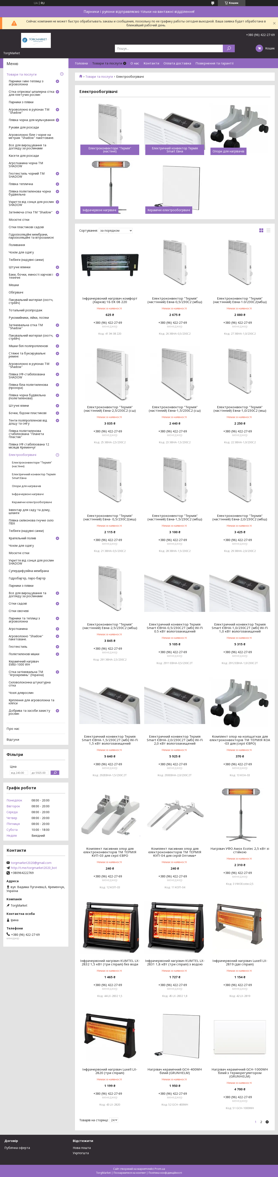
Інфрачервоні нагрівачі (99, 210)
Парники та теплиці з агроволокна (24, 620)
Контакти (151, 63)
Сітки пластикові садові (26, 227)
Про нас (13, 728)
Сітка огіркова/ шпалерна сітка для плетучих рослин (31, 93)
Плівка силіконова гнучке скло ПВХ (31, 522)
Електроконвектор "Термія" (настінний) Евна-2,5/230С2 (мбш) (110, 625)
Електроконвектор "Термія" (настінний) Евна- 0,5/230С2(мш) (109, 517)
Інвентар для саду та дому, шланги (29, 511)
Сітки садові (18, 603)
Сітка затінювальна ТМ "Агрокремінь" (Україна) (26, 673)
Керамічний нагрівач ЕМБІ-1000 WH (24, 663)
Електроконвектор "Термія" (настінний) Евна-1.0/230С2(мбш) (240, 300)
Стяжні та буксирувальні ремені (27, 355)
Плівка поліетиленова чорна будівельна (30, 193)
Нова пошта (82, 1148)
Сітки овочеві (19, 611)
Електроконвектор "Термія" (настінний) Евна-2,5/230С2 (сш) (110, 408)
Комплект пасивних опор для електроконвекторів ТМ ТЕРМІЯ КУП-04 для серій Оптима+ (174, 852)
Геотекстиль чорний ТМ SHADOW (27, 175)
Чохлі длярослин (21, 693)
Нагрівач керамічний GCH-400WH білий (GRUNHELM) (174, 1070)
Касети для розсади (24, 156)
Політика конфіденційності (165, 1173)
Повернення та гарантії (214, 63)
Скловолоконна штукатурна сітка (30, 684)
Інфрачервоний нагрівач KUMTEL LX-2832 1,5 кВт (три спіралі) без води (110, 962)
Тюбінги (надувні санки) (26, 260)
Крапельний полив (22, 538)
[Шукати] (229, 48)
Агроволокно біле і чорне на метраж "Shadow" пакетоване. (31, 136)
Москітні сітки (19, 220)
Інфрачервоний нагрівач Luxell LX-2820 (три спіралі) (109, 1070)
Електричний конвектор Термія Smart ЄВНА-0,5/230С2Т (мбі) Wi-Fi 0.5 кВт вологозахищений (175, 627)
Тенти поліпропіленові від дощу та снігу (28, 422)
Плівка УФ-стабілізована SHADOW (27, 376)
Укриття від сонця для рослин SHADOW (31, 203)
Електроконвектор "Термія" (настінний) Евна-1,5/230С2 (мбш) (174, 517)
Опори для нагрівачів (228, 151)
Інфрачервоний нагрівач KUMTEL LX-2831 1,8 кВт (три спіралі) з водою (175, 962)
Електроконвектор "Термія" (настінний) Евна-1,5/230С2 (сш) (175, 408)
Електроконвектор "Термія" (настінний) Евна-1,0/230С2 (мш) (239, 408)
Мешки (14, 285)
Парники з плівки (21, 102)
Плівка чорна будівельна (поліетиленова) (27, 397)
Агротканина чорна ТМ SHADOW (26, 165)
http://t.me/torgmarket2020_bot (34, 868)
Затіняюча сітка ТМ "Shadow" (31, 212)
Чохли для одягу (21, 252)
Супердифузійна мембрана (29, 571)
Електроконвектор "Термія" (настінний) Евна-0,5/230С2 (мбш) (174, 300)
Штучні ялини (19, 406)
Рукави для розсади (24, 127)
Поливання (17, 245)
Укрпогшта (81, 1153)
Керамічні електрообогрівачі (168, 210)
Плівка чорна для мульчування (32, 120)
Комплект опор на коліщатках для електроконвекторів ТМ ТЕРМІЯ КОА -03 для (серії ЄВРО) (240, 740)
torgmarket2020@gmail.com (31, 863)
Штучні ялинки (19, 267)
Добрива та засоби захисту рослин (29, 712)
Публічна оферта (17, 1148)
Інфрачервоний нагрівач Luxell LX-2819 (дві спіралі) (239, 962)
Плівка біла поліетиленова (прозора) (28, 386)
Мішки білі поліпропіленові (28, 346)
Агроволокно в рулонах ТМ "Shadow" (29, 111)
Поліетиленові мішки (24, 654)
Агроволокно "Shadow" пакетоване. (26, 638)
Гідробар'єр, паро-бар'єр (27, 578)
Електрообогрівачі (22, 455)
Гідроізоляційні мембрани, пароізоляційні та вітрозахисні (31, 236)
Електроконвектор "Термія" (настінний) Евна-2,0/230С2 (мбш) (239, 517)
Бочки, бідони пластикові (27, 413)
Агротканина (18, 629)
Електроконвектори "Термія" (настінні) (109, 150)
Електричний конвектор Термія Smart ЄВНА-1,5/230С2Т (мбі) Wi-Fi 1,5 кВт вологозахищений (110, 740)
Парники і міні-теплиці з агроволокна (26, 83)
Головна (81, 63)
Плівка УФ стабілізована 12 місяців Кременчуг (29, 446)
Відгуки (13, 739)
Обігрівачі (16, 292)
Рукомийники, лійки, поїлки (29, 318)
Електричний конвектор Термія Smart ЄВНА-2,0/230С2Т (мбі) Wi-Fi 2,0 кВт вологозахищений (175, 740)
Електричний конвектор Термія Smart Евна (175, 150)
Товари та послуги (107, 63)
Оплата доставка (177, 63)
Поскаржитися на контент (130, 1173)
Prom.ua (160, 1169)
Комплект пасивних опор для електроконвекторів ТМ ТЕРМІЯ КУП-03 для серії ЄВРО (109, 852)
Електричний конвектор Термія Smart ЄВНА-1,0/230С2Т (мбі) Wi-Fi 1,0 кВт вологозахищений (240, 627)
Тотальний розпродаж (25, 310)
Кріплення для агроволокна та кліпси (31, 702)
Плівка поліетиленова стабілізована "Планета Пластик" (26, 434)
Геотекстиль (18, 647)
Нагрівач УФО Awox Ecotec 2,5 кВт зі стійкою (239, 850)
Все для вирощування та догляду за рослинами (27, 147)
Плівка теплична (21, 184)
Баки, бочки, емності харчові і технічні (31, 276)
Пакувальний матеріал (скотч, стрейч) (31, 301)
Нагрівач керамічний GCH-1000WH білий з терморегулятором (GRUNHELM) (240, 1072)
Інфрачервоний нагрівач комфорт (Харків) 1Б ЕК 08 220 (109, 300)
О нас (135, 63)
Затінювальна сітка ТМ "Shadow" (26, 327)
